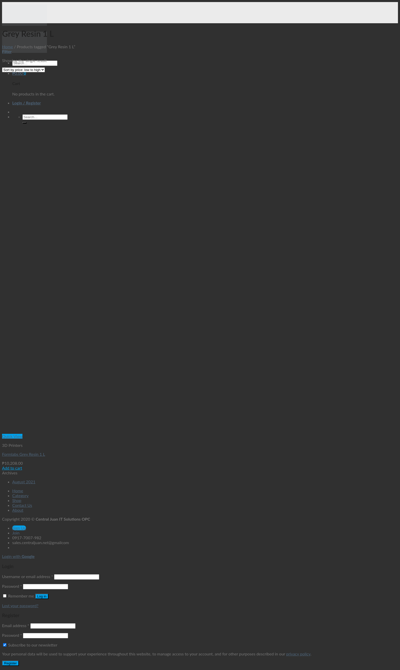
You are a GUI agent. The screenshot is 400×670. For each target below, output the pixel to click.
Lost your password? (20, 605)
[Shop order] (23, 69)
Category (20, 495)
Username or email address (27, 576)
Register (10, 663)
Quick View (12, 436)
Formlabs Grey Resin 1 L (23, 454)
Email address (15, 625)
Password (12, 586)
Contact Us (22, 505)
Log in (41, 596)
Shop (16, 500)
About (17, 510)
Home (7, 46)
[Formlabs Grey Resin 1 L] (65, 431)
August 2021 (23, 481)
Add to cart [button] (12, 467)
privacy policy (298, 653)
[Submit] (24, 123)
